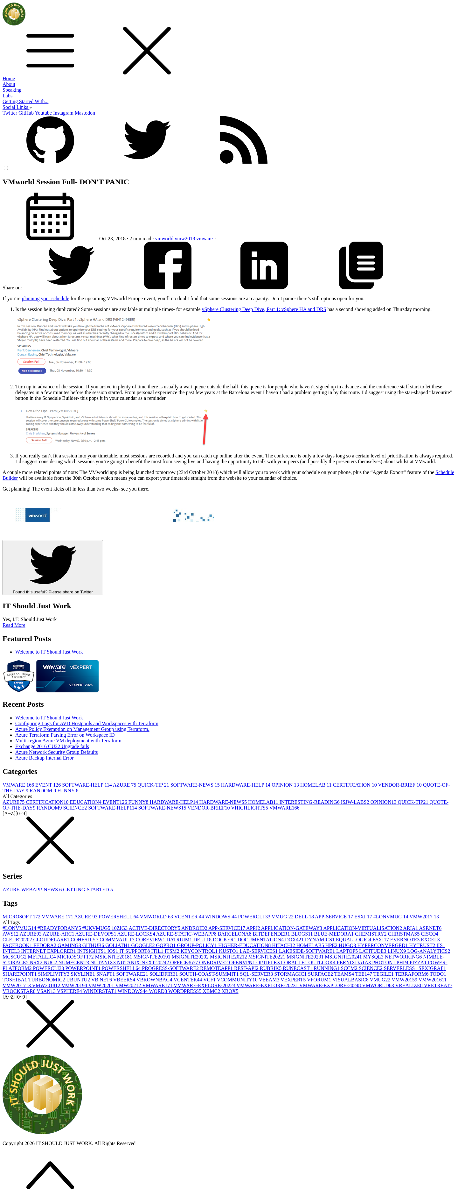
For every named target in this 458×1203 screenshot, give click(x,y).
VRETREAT (438, 985)
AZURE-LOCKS (136, 934)
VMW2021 (128, 985)
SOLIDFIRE (164, 974)
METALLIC (42, 956)
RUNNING (327, 968)
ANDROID (194, 928)
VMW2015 (405, 979)
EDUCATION (86, 802)
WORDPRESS (185, 991)
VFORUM (319, 979)
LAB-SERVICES (259, 951)
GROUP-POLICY (197, 945)
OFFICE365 (184, 962)
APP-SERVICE (334, 916)
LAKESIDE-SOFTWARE (307, 951)
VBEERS (124, 979)
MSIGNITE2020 (191, 956)
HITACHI (284, 945)
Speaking (12, 90)
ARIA (411, 928)
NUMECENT (74, 962)
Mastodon (85, 113)
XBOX (229, 991)
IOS (113, 951)
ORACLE (296, 962)
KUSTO (229, 951)
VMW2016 (433, 979)
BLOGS (302, 934)
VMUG (283, 916)
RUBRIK (271, 968)
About (9, 84)
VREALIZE (409, 985)
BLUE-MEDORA (334, 934)
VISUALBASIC (351, 979)
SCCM (350, 968)
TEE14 (364, 974)
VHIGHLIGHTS (250, 807)
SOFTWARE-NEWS (195, 785)
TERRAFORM (412, 974)
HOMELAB (316, 785)
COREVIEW (151, 939)
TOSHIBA (15, 979)
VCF (210, 979)
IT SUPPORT (135, 951)
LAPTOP (347, 951)
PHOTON (384, 962)
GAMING (70, 945)
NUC (51, 962)
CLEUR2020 (18, 939)
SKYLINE (83, 974)
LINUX (397, 951)
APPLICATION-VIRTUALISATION (363, 928)
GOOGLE (143, 945)
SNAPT (106, 974)
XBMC (212, 991)
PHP (403, 962)
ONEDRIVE (214, 962)
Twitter (10, 113)
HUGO (348, 945)
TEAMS (344, 974)
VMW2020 (101, 985)
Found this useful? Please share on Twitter (53, 567)
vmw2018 (185, 238)
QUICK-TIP (153, 785)
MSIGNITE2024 (344, 956)
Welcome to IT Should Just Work (49, 652)
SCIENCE (75, 807)
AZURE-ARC (59, 934)
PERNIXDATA (354, 962)
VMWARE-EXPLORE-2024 (330, 985)
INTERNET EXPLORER (49, 951)
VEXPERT (294, 979)
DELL (305, 916)
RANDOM (43, 790)
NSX (37, 962)
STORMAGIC (291, 974)
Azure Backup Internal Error (44, 758)
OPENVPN (242, 962)
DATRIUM (179, 939)
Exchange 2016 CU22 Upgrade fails (52, 746)
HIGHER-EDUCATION (245, 945)
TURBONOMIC (47, 979)
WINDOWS (221, 916)
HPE (332, 945)
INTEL (12, 951)
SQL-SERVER (257, 974)
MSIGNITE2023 (306, 956)
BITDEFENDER (272, 934)
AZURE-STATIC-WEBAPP (187, 934)
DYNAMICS (320, 939)
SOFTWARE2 (132, 974)
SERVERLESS (401, 968)
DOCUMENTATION (261, 939)
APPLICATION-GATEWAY (292, 928)
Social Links (17, 107)
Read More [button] (14, 625)
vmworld (165, 238)
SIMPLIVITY (54, 974)
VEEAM (270, 979)
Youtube (43, 113)
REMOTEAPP (217, 968)
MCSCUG (15, 956)
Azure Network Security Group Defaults (56, 752)
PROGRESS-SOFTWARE (171, 968)
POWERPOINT (83, 968)
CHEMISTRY (371, 934)
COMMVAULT (117, 939)
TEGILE (384, 974)
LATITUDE (373, 951)
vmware (205, 238)
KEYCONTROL (200, 951)
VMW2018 (47, 985)
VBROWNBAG (155, 979)
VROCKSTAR (20, 991)
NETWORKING (404, 956)
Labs (7, 95)
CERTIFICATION (355, 785)
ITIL (157, 951)
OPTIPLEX (270, 962)
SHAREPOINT (20, 974)
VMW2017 (424, 916)
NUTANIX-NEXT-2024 (143, 962)
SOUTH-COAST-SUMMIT (209, 974)
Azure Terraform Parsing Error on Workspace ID (64, 735)
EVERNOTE (405, 939)
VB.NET (102, 979)
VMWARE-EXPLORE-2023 (267, 985)
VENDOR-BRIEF (400, 785)
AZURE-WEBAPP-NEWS (33, 889)
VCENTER (189, 916)
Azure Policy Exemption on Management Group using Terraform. (82, 729)
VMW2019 (74, 985)
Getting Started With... (25, 101)
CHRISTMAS (404, 934)
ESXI (363, 916)
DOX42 (295, 939)
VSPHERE (70, 991)
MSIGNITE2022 (267, 956)
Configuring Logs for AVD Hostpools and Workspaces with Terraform (86, 723)
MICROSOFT (22, 916)
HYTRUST (422, 945)
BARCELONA (235, 934)
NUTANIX (103, 962)
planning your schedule (45, 298)
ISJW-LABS (356, 802)
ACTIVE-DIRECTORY (154, 928)
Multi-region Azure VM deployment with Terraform (68, 740)
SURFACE (321, 974)
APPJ (253, 928)
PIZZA (419, 962)
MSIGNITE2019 (152, 956)
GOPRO (166, 945)
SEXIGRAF (432, 968)
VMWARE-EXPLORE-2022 (205, 985)
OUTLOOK (322, 962)
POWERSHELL (119, 916)
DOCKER (225, 939)
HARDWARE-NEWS (223, 802)
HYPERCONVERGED (383, 945)
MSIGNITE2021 (229, 956)
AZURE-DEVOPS (96, 934)
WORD (158, 991)
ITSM (173, 951)
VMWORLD (157, 916)
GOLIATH (118, 945)
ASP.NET (430, 928)
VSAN (47, 991)
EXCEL (430, 939)
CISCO (429, 934)
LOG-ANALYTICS (428, 951)
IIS (440, 945)
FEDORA (45, 945)
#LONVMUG (391, 916)
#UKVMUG (97, 928)
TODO (438, 974)
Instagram (63, 113)
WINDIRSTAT (100, 991)
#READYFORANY (60, 928)
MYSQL (374, 956)
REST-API (247, 968)
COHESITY (85, 939)
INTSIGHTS (92, 951)
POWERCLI (255, 916)
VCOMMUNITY (238, 979)
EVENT (48, 785)
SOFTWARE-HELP (87, 785)
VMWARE (19, 785)
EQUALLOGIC (354, 939)
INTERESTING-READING (310, 802)
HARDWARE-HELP (246, 785)
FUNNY (68, 790)
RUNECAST (298, 968)
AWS (11, 934)
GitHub (26, 113)
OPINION (286, 785)
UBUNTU (78, 979)
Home (9, 78)
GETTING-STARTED (88, 889)
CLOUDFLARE (52, 939)
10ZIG (120, 928)
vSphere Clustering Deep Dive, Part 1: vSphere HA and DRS (264, 309)
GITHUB (93, 945)
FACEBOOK (18, 945)
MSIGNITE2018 (114, 956)
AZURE (125, 785)
